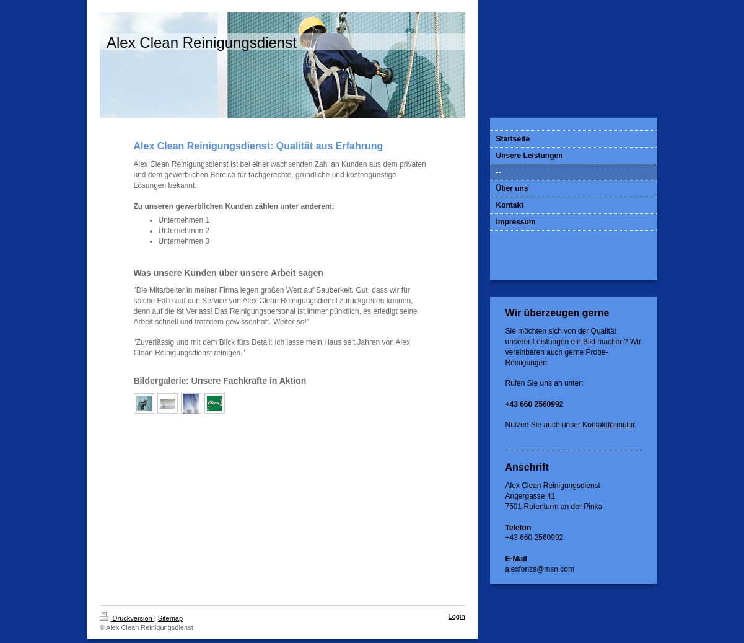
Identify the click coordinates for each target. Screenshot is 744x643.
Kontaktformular (608, 424)
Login (457, 616)
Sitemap (170, 618)
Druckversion (127, 618)
